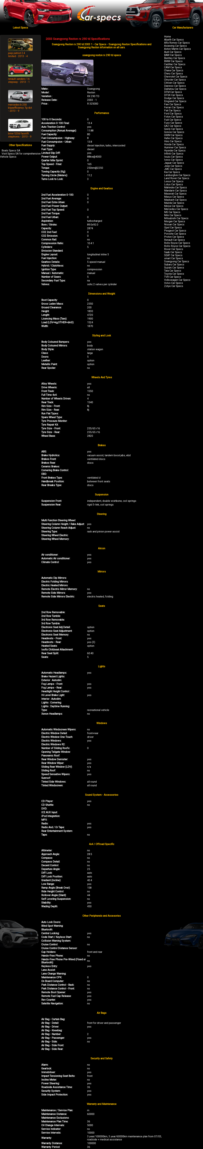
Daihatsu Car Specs (175, 88)
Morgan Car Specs (174, 221)
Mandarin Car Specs (175, 190)
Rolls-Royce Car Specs (177, 246)
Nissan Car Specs (174, 224)
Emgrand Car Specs (175, 101)
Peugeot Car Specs (175, 230)
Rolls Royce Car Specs (177, 242)
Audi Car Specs (172, 52)
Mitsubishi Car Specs (176, 218)
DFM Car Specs (173, 92)
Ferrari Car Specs (174, 107)
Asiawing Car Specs (175, 45)
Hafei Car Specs (173, 138)
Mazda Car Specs (174, 202)
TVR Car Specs (172, 276)
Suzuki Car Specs (174, 267)
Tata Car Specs (172, 270)
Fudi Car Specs (172, 119)
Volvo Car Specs (173, 283)
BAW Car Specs (173, 55)
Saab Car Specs (173, 252)
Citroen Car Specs (174, 82)
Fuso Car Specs (173, 122)
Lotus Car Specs (173, 184)
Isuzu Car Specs (173, 156)
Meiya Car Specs (173, 206)
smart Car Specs (173, 258)
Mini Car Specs (172, 215)
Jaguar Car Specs (174, 162)
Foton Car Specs (173, 116)
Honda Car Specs (174, 144)
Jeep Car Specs (173, 165)
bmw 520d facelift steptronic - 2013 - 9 (19, 135)
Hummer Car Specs (175, 147)
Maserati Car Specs (175, 193)
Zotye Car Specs (173, 286)
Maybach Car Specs (175, 199)
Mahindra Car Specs (175, 187)
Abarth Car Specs (174, 39)
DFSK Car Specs (173, 95)
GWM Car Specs (173, 135)
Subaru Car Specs (174, 264)
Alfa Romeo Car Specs (177, 42)
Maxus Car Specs (174, 196)
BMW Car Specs (173, 61)
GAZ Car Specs (172, 125)
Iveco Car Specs (173, 159)
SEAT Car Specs (173, 255)
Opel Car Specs (173, 227)
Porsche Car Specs (175, 233)
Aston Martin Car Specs (177, 48)
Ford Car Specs (173, 113)
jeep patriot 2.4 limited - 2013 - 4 (18, 55)
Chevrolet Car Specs (175, 76)
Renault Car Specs (174, 239)
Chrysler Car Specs (175, 79)
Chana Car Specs (173, 70)
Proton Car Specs (174, 236)
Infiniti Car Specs (173, 153)
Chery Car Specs (173, 73)
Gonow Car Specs (174, 132)
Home (167, 36)
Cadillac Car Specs (174, 64)
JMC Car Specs (173, 169)
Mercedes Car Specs (176, 209)
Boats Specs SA (11, 150)
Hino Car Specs (173, 141)
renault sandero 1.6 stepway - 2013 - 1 (19, 80)
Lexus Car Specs (173, 181)
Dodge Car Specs (174, 98)
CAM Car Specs (173, 67)
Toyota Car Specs (174, 273)
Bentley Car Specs (174, 58)
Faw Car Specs (172, 104)
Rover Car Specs (173, 249)
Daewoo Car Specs (175, 85)
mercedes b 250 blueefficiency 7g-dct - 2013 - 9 (20, 107)
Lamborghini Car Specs (177, 175)
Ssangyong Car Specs (176, 261)
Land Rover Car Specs (176, 178)
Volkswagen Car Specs (177, 279)
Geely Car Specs (173, 129)
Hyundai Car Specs (175, 150)
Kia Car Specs (172, 172)
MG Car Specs (172, 212)
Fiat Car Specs (172, 110)
